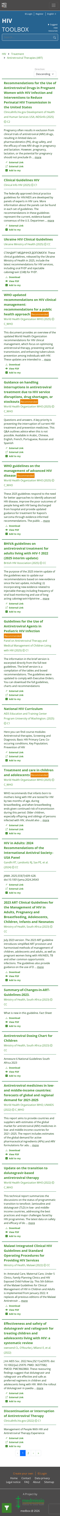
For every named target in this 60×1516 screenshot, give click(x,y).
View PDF (12, 281)
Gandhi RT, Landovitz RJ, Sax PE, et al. (26, 862)
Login (28, 13)
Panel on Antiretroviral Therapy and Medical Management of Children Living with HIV (27, 645)
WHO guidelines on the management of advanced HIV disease (28, 471)
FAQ (26, 1482)
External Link (14, 162)
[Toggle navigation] (53, 5)
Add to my (13, 170)
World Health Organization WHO (23, 319)
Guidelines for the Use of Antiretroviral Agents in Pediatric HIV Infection (23, 626)
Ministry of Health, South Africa (22, 926)
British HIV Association (17, 563)
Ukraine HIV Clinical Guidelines (28, 239)
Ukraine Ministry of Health (19, 244)
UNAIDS (49, 1105)
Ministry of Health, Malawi (19, 1265)
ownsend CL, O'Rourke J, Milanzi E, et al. (27, 1348)
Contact (26, 1478)
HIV (4, 54)
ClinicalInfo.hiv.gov (15, 112)
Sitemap (49, 1482)
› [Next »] (33, 1453)
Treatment (17, 54)
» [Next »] (38, 1453)
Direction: (40, 69)
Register (39, 13)
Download (12, 277)
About (36, 1482)
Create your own (23, 1473)
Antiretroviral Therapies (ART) (25, 58)
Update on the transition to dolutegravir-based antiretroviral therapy (26, 1173)
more (38, 157)
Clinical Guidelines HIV (21, 180)
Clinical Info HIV (13, 185)
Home (14, 1478)
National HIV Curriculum (23, 709)
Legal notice (13, 1482)
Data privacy (42, 1478)
